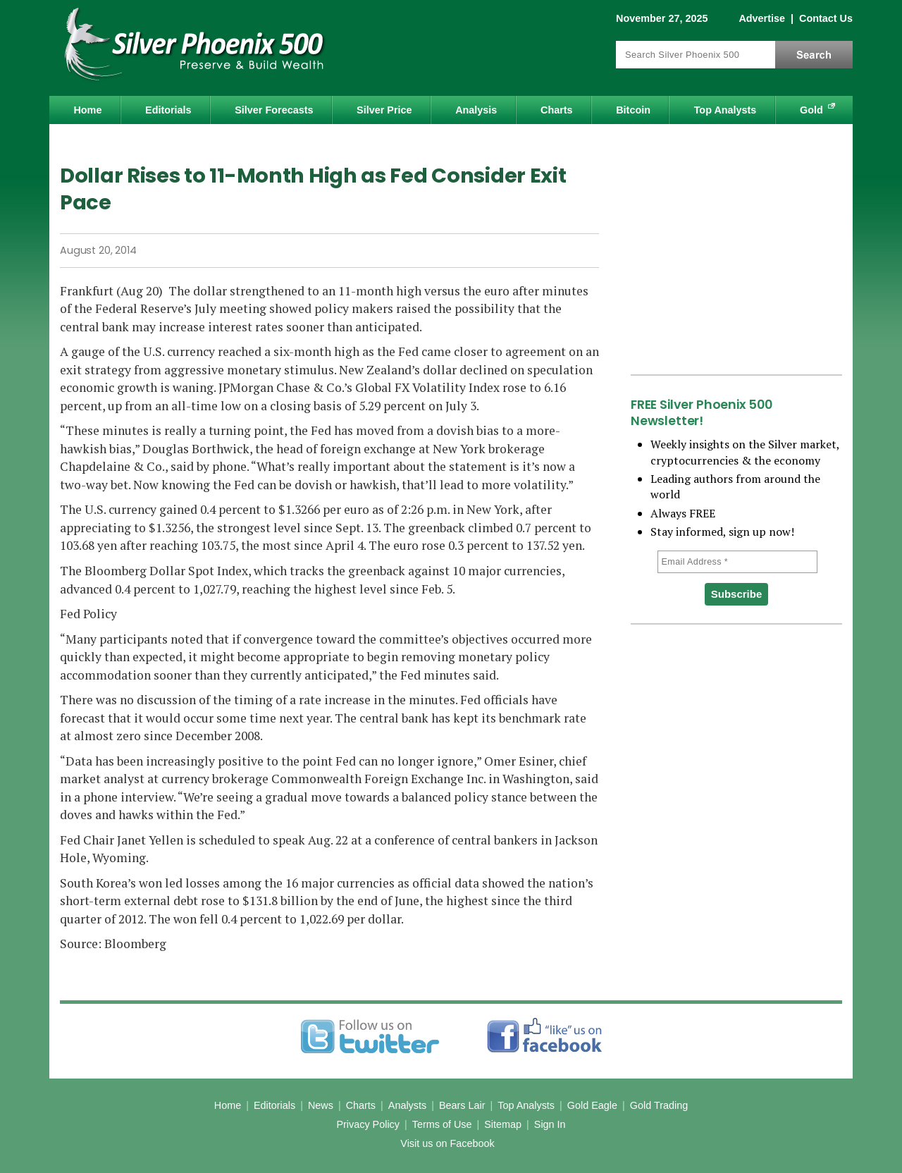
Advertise (762, 18)
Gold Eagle (592, 1105)
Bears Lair (462, 1105)
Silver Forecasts (274, 110)
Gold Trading (659, 1105)
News (320, 1105)
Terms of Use (442, 1124)
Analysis (476, 110)
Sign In (550, 1124)
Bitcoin (633, 110)
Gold (811, 110)
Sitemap (502, 1124)
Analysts (407, 1105)
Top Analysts (725, 110)
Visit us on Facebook (447, 1143)
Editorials (168, 110)
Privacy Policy (368, 1124)
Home (87, 110)
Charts (556, 110)
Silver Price (384, 110)
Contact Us (826, 18)
